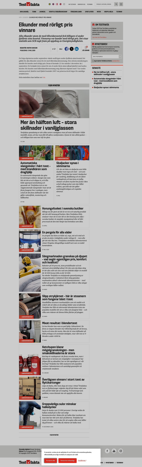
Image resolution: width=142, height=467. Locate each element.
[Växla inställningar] (82, 460)
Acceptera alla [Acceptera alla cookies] (50, 460)
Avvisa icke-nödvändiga (67, 460)
